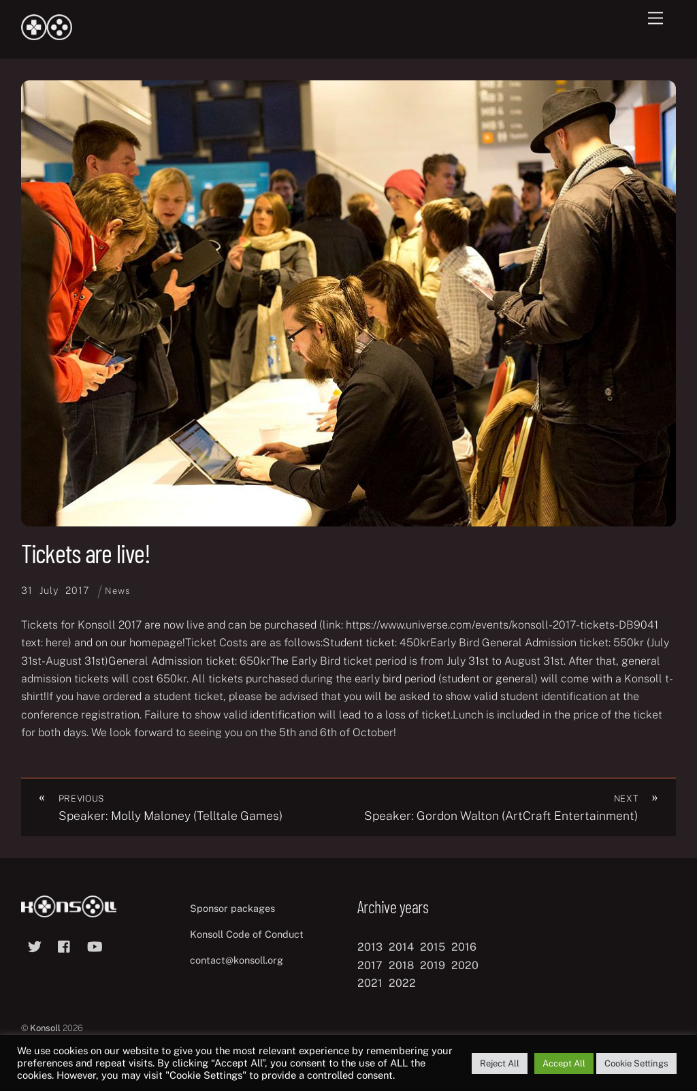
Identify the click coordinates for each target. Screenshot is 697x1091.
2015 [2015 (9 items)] (432, 946)
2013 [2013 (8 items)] (370, 946)
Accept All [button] (563, 1063)
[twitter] (34, 945)
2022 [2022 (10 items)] (402, 983)
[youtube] (94, 945)
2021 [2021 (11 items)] (370, 983)
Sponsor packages (232, 908)
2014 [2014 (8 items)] (401, 946)
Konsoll (45, 1028)
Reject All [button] (499, 1063)
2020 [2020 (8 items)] (465, 965)
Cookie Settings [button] (636, 1063)
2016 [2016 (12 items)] (463, 946)
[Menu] (655, 18)
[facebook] (64, 945)
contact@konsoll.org (236, 960)
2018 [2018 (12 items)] (401, 965)
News (117, 591)
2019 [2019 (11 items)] (432, 965)
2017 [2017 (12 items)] (370, 965)
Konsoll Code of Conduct (247, 934)
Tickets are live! (85, 553)
